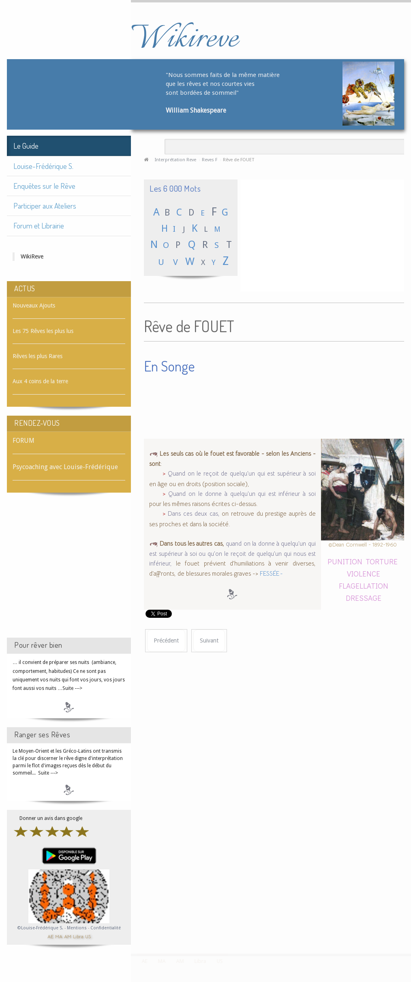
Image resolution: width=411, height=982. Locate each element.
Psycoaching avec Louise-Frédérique (65, 467)
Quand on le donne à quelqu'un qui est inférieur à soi (241, 493)
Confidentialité (105, 928)
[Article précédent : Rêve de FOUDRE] (166, 641)
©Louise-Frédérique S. (40, 928)
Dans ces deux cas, (193, 513)
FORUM (23, 440)
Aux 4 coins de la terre (40, 381)
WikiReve (32, 256)
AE (50, 936)
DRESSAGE (363, 598)
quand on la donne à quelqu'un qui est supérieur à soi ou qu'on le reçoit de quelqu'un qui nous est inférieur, (232, 553)
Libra (78, 936)
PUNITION (345, 561)
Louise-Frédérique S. (43, 166)
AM (67, 936)
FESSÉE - (271, 573)
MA (58, 936)
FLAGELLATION (363, 586)
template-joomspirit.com (408, 923)
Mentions (77, 928)
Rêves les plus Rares (37, 356)
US (88, 936)
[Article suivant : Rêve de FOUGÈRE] (209, 641)
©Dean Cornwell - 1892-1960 (362, 544)
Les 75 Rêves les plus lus (43, 331)
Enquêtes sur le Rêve (44, 185)
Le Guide (26, 145)
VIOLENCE (363, 573)
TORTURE (382, 561)
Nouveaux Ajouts (34, 305)
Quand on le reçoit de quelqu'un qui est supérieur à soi (241, 473)
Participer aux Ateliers (44, 205)
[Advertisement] (69, 572)
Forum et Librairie (38, 225)
